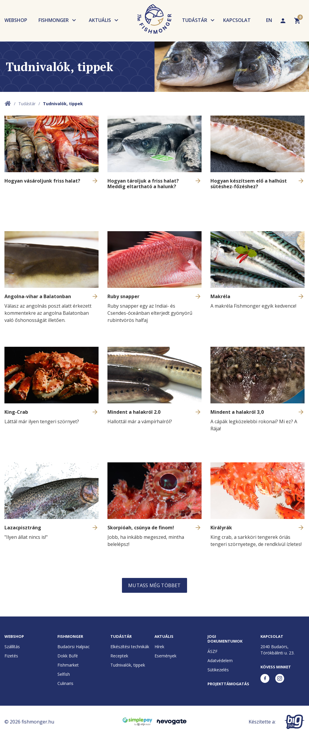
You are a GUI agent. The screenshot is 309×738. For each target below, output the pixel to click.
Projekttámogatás (228, 683)
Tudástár (194, 20)
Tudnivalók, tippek (127, 665)
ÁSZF (212, 651)
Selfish (63, 674)
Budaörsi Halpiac (73, 646)
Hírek (159, 646)
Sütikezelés (218, 669)
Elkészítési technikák (129, 646)
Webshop (15, 20)
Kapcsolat (237, 20)
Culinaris (65, 683)
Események (165, 656)
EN (269, 20)
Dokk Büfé (67, 656)
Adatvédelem (220, 660)
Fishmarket (68, 665)
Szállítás (12, 646)
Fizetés (11, 656)
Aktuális (100, 20)
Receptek (119, 656)
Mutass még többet (154, 585)
